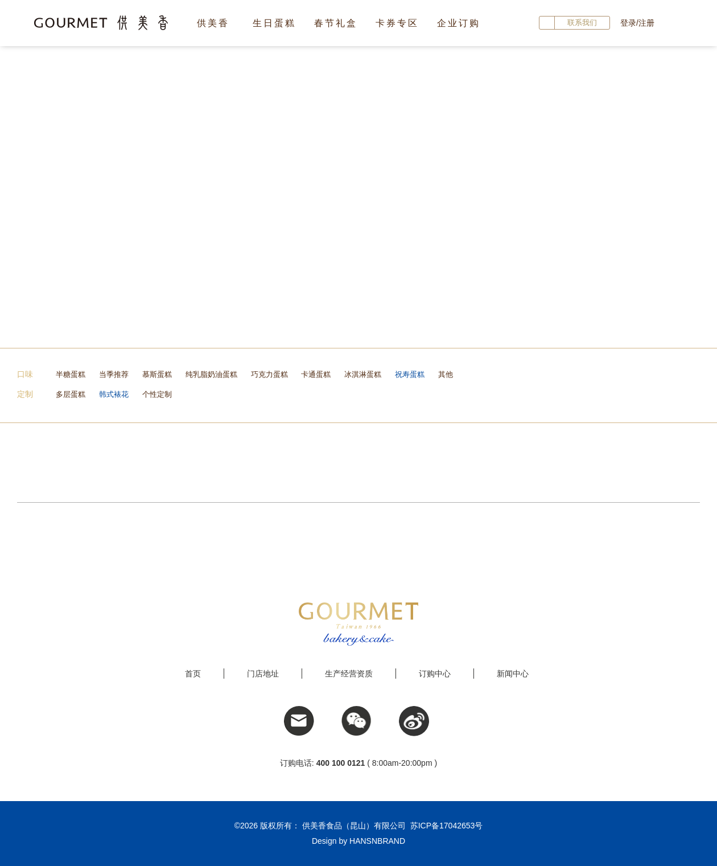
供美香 (213, 23)
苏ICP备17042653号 (446, 825)
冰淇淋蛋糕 (362, 374)
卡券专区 (397, 23)
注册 (646, 22)
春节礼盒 (335, 23)
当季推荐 (114, 374)
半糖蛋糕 (70, 374)
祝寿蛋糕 (410, 374)
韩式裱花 (114, 394)
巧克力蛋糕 (269, 374)
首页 (193, 673)
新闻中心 (513, 673)
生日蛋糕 (274, 23)
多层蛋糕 (70, 394)
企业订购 (458, 23)
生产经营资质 (349, 673)
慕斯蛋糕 (157, 374)
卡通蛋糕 (316, 374)
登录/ (629, 22)
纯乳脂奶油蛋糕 (211, 374)
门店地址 (263, 673)
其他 (445, 374)
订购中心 (435, 673)
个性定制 (157, 394)
